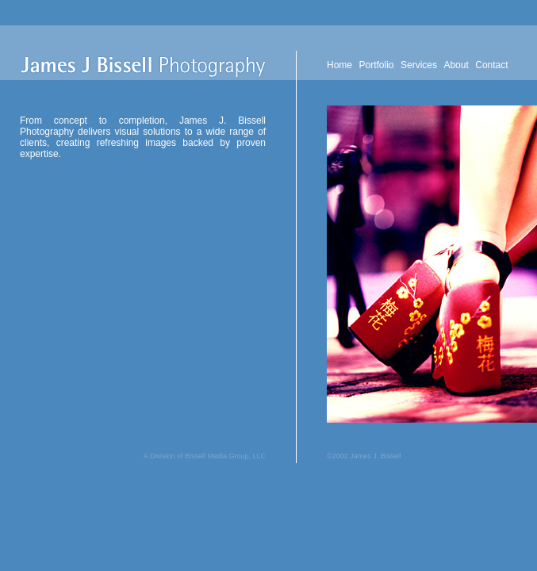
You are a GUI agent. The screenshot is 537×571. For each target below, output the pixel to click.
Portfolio (376, 65)
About (455, 65)
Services (419, 65)
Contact (491, 65)
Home (339, 65)
